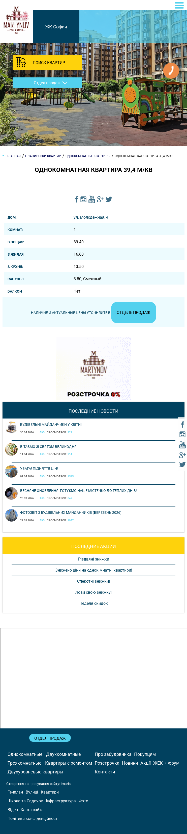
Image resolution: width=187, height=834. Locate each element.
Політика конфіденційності (33, 818)
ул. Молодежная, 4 (91, 217)
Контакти (105, 772)
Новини (130, 763)
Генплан (15, 792)
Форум (172, 763)
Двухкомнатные (63, 754)
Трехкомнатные (25, 763)
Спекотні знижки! (93, 581)
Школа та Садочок (25, 801)
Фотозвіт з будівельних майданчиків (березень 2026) (70, 513)
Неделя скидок (93, 603)
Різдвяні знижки (93, 559)
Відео (13, 810)
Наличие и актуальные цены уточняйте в (93, 313)
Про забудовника (113, 754)
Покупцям (145, 754)
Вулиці (32, 792)
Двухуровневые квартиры (35, 772)
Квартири (50, 792)
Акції (145, 763)
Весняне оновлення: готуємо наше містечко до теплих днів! (78, 491)
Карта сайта (32, 810)
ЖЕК (158, 763)
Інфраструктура (61, 801)
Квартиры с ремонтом (68, 763)
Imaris (66, 784)
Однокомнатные (25, 754)
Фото (83, 801)
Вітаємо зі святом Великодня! (49, 447)
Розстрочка (107, 763)
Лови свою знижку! (93, 592)
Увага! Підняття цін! (39, 469)
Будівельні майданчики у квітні (51, 425)
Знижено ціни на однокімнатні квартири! (93, 570)
